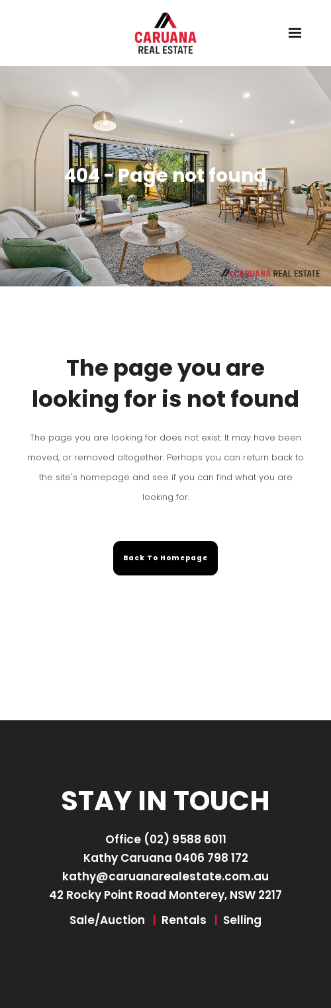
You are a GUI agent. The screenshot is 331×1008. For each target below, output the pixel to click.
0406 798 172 (211, 858)
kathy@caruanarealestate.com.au (165, 876)
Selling (242, 920)
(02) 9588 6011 (185, 839)
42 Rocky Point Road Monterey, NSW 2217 (165, 895)
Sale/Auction (107, 920)
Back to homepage (165, 558)
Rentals (184, 920)
